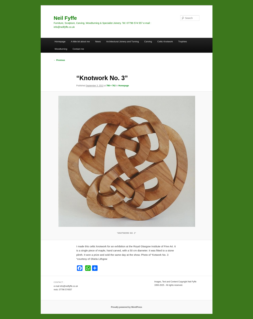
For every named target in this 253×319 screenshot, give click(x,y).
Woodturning (61, 49)
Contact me (78, 49)
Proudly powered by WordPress (126, 307)
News (98, 41)
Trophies (182, 41)
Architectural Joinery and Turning (122, 41)
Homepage (60, 41)
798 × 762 (111, 85)
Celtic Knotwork (165, 41)
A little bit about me (80, 41)
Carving (148, 41)
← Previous (59, 60)
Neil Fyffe (65, 18)
